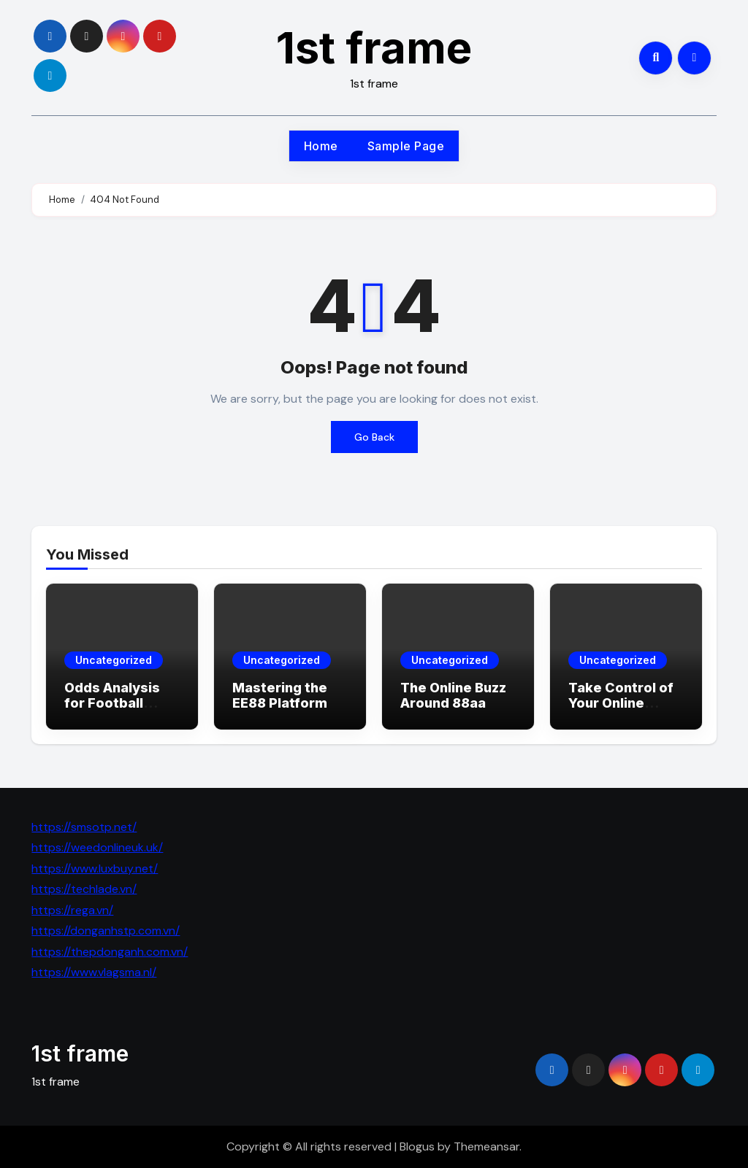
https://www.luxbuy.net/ (94, 868)
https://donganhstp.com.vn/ (105, 930)
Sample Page (406, 146)
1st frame (374, 47)
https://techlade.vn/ (84, 889)
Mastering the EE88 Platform (279, 695)
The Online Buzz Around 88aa (453, 695)
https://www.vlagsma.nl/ (93, 972)
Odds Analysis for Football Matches (112, 703)
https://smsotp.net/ (84, 827)
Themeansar (486, 1146)
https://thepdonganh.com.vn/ (109, 951)
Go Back (374, 437)
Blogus (417, 1146)
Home (321, 146)
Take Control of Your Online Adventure (620, 703)
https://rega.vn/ (72, 910)
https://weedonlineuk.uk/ (97, 847)
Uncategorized (113, 660)
